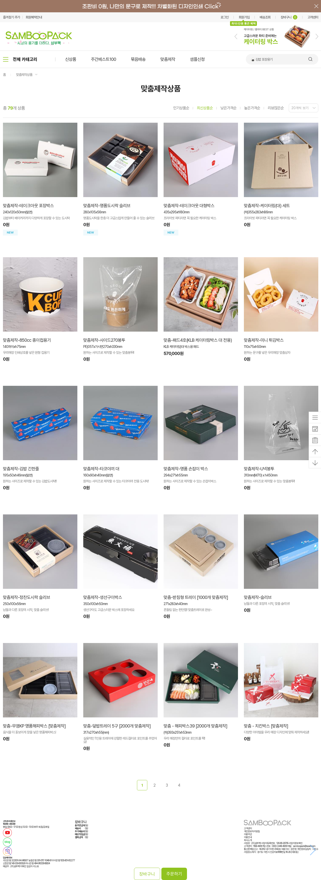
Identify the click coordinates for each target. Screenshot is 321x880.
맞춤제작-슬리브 (257, 597)
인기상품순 (181, 108)
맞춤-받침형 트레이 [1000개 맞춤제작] (196, 597)
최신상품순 (205, 108)
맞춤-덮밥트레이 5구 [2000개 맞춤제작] (117, 725)
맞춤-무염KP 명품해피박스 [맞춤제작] (34, 725)
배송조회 (265, 17)
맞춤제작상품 (24, 74)
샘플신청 (197, 59)
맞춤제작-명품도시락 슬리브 (106, 205)
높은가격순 (252, 108)
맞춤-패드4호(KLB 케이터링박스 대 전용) (198, 340)
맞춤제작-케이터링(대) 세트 (267, 205)
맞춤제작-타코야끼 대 (101, 468)
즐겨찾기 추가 (11, 17)
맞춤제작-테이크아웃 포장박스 (28, 205)
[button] (236, 36)
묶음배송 (138, 59)
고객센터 (312, 17)
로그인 (224, 17)
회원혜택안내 (34, 17)
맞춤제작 (167, 59)
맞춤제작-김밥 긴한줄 (21, 468)
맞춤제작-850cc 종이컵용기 (27, 340)
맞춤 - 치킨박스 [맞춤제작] (266, 725)
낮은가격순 (228, 108)
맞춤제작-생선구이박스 (102, 597)
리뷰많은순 (276, 108)
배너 (160, 6)
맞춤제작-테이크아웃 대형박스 (189, 205)
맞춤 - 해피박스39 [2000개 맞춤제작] (195, 725)
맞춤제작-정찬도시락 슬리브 (26, 597)
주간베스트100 (103, 59)
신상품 (70, 59)
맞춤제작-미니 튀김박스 (264, 340)
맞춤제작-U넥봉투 (259, 468)
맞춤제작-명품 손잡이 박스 (186, 468)
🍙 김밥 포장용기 (261, 59)
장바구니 (289, 17)
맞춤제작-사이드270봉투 (104, 340)
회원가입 (244, 17)
